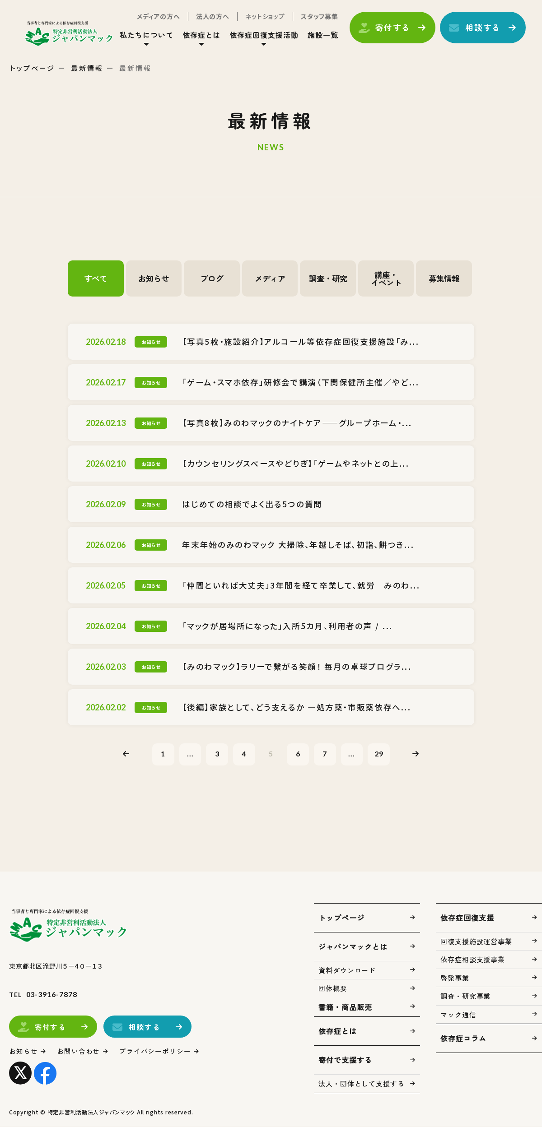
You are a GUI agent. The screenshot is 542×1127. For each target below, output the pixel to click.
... (188, 754)
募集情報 (444, 278)
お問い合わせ (78, 1052)
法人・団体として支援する (361, 1084)
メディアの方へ (156, 17)
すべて (96, 278)
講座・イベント (386, 278)
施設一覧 (321, 35)
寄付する (391, 28)
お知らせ (153, 278)
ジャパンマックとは (353, 946)
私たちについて (145, 35)
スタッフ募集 (317, 17)
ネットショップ (263, 17)
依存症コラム (463, 1039)
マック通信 (458, 1015)
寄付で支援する (345, 1060)
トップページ (32, 68)
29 (381, 754)
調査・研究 (328, 278)
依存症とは (200, 35)
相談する (481, 28)
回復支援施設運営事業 (476, 941)
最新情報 (87, 68)
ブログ (212, 278)
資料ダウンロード (347, 970)
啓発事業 (454, 978)
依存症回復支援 (467, 918)
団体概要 (332, 989)
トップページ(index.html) (71, 34)
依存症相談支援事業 (472, 960)
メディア (270, 278)
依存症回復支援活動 (262, 35)
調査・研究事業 (465, 997)
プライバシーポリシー (156, 1052)
